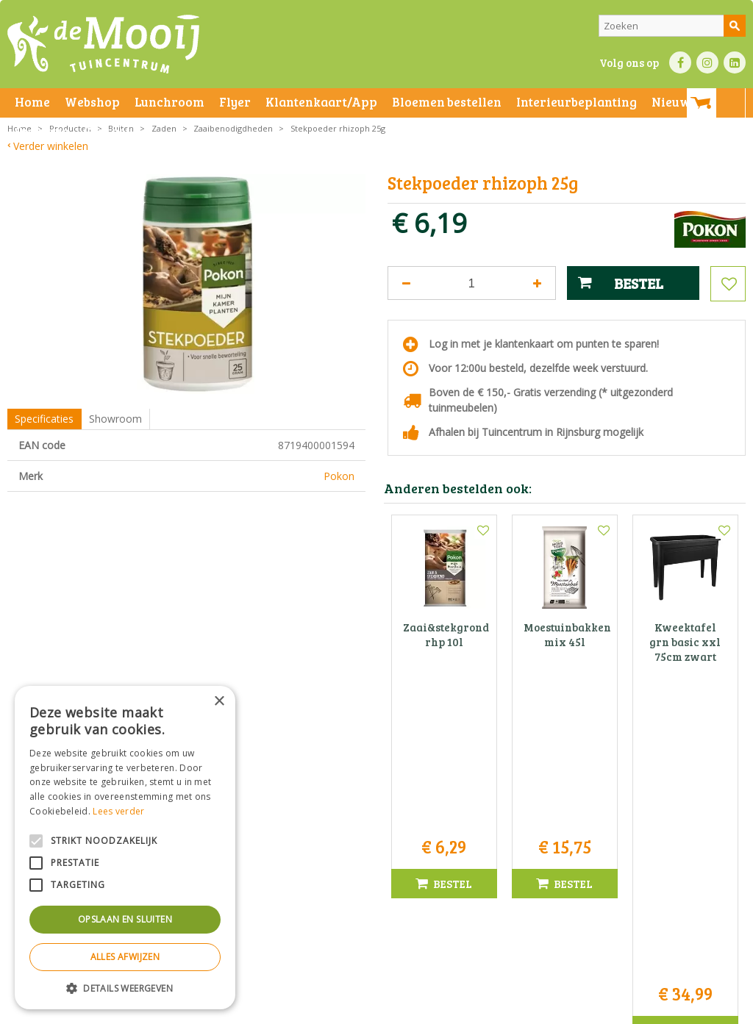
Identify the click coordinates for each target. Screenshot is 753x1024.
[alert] (125, 847)
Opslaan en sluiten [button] (125, 919)
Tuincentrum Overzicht (603, 1008)
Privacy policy (476, 1008)
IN (707, 62)
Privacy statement (253, 1008)
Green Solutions (515, 1008)
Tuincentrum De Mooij (376, 817)
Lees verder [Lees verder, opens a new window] (118, 811)
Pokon (339, 476)
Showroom (115, 419)
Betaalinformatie (408, 1008)
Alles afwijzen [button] (125, 956)
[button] (125, 988)
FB (680, 62)
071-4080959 (380, 864)
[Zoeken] (672, 26)
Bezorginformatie (332, 1008)
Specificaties (44, 419)
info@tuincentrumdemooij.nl (381, 879)
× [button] (218, 701)
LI (735, 62)
